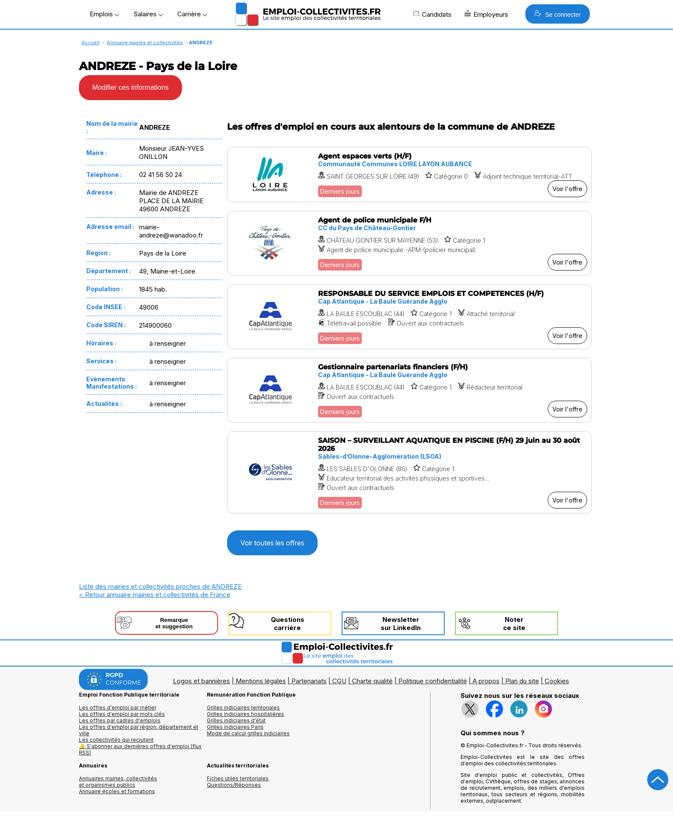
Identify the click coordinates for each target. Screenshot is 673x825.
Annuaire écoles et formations (117, 791)
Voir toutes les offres (272, 543)
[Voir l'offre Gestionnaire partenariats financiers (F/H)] (409, 390)
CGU (339, 681)
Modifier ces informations (130, 87)
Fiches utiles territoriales (238, 778)
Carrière (192, 14)
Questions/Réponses (234, 785)
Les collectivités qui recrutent (116, 740)
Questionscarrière (287, 623)
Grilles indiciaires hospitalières (245, 714)
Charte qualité (372, 681)
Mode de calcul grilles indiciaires (248, 733)
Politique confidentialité (432, 681)
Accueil (91, 43)
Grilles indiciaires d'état (236, 720)
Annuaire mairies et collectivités (145, 43)
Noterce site (514, 623)
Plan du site (522, 681)
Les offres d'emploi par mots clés (122, 714)
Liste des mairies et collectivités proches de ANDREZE (160, 586)
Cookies (557, 681)
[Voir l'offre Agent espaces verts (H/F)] (409, 174)
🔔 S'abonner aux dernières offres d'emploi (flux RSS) (140, 749)
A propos (486, 681)
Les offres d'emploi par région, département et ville (138, 730)
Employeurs (486, 14)
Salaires (148, 14)
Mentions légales (261, 681)
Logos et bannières (201, 681)
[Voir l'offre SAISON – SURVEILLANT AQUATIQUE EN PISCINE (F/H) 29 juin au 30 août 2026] (409, 472)
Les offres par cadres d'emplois (120, 720)
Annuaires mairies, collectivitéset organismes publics (118, 781)
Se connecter (557, 14)
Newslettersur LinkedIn (401, 623)
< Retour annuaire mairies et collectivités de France (154, 595)
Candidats (432, 14)
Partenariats (309, 681)
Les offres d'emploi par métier (117, 707)
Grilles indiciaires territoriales (243, 707)
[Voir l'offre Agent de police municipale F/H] (409, 243)
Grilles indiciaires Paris (235, 727)
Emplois (104, 14)
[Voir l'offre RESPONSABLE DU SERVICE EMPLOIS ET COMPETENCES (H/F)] (409, 317)
